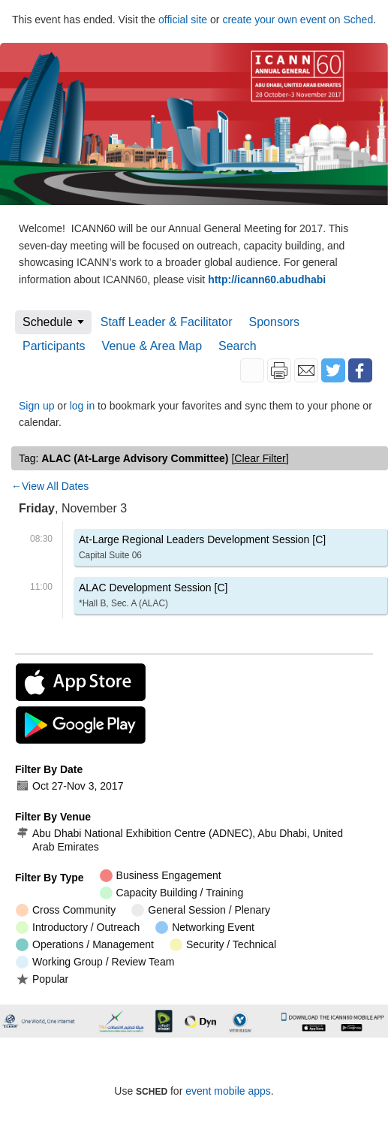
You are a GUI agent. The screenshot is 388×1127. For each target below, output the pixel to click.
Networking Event (204, 927)
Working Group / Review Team (95, 962)
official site (182, 20)
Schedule (48, 322)
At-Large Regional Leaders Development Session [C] (202, 549)
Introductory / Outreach (78, 927)
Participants (54, 346)
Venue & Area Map (152, 346)
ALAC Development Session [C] (153, 598)
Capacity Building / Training (172, 893)
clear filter (259, 458)
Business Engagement (160, 875)
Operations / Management (85, 944)
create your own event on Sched (297, 20)
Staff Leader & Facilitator (167, 322)
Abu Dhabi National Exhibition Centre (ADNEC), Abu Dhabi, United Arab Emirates (179, 840)
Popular (42, 978)
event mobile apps (228, 1091)
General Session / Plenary (200, 910)
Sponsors (274, 322)
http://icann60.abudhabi (267, 279)
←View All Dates (50, 486)
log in (82, 406)
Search (237, 346)
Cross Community (66, 910)
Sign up (36, 406)
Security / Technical (223, 944)
